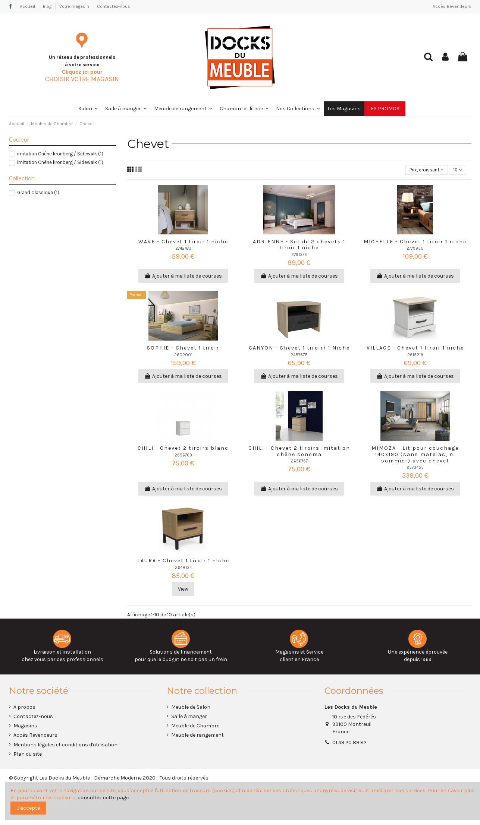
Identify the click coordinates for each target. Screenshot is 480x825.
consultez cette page (103, 797)
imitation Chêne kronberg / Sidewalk (60, 154)
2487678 (299, 355)
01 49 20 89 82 (349, 743)
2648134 (183, 568)
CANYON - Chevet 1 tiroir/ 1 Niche (299, 348)
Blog (48, 6)
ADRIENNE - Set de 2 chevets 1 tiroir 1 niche (299, 245)
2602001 (183, 355)
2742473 (183, 249)
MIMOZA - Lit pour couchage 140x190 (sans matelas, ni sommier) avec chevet (415, 455)
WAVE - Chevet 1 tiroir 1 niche (183, 242)
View (183, 590)
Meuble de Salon (190, 708)
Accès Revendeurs (452, 6)
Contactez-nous (113, 6)
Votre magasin (74, 6)
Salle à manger (189, 717)
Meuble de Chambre (195, 726)
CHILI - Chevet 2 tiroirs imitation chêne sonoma (299, 452)
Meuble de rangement (197, 736)
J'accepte (28, 808)
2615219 (415, 355)
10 (456, 170)
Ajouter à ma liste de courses (183, 277)
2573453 (415, 468)
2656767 (299, 461)
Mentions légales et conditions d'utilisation (65, 745)
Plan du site (27, 755)
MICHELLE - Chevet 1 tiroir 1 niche (415, 242)
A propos (24, 708)
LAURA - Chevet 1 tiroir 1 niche (183, 561)
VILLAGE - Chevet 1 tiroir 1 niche (415, 348)
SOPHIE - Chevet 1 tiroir (183, 348)
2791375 (299, 255)
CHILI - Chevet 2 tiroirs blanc (183, 449)
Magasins (25, 726)
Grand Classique (38, 192)
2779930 (415, 249)
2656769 (183, 455)
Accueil (28, 6)
